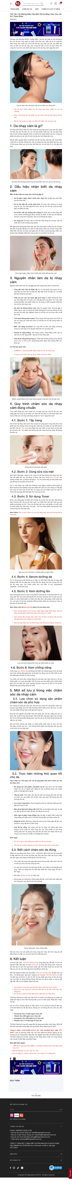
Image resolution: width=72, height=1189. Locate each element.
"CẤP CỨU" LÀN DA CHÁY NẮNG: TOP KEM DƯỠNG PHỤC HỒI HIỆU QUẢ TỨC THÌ (37, 1047)
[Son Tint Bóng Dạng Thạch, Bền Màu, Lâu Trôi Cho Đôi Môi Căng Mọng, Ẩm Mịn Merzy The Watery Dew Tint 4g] (36, 1067)
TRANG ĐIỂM (14, 9)
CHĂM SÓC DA (27, 9)
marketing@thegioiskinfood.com (45, 1135)
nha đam (13, 726)
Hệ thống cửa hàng (18, 1119)
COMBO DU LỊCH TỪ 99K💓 (50, 9)
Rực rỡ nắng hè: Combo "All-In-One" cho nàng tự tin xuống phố (33, 1053)
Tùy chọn (70, 1173)
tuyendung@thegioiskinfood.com (30, 1139)
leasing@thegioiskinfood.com (40, 1137)
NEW (36, 9)
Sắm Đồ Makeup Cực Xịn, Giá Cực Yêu (25, 1051)
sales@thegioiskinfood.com (41, 1132)
